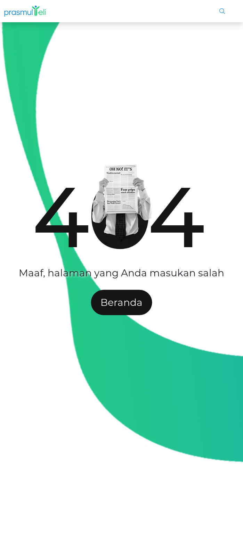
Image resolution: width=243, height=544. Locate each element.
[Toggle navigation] (231, 11)
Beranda (121, 302)
